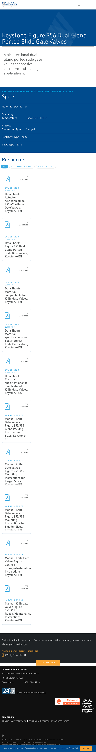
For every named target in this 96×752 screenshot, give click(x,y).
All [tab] (4, 167)
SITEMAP (60, 740)
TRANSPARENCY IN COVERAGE (42, 740)
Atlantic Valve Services (14, 721)
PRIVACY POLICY (22, 740)
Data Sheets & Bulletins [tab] (21, 167)
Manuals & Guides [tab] (46, 167)
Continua (34, 721)
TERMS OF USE (8, 740)
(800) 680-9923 (32, 682)
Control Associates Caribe (55, 721)
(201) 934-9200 (14, 655)
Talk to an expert (48, 663)
